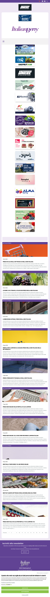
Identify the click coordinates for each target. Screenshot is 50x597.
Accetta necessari (25, 591)
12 (25, 532)
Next (46, 532)
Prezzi (9, 243)
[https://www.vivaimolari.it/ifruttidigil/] (25, 133)
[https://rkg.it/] (25, 110)
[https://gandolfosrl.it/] (25, 192)
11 (22, 532)
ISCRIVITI (25, 552)
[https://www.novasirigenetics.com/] (25, 62)
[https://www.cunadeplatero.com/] (25, 204)
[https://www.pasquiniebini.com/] (25, 86)
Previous (5, 532)
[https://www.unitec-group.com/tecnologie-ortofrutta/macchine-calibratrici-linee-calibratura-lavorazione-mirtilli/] (25, 74)
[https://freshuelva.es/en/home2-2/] (25, 216)
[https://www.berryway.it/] (25, 121)
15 (33, 532)
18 (42, 532)
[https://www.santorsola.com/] (25, 228)
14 (30, 532)
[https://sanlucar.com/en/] (25, 50)
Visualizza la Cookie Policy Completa (8, 582)
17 (39, 532)
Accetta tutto (25, 588)
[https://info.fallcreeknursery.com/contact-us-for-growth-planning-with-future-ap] (25, 169)
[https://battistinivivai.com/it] (25, 18)
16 (36, 532)
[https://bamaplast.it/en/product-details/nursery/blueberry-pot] (25, 181)
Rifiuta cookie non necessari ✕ (42, 572)
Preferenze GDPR (25, 595)
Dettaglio (5, 243)
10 (19, 532)
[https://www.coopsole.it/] (25, 145)
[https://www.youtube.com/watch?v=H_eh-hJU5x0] (25, 98)
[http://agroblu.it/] (25, 157)
